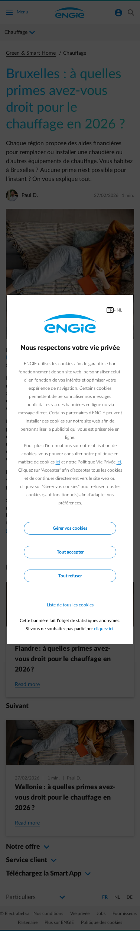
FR (110, 310)
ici (58, 462)
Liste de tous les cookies (70, 605)
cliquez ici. (104, 628)
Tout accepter (70, 552)
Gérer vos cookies (70, 528)
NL (119, 310)
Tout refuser (70, 576)
